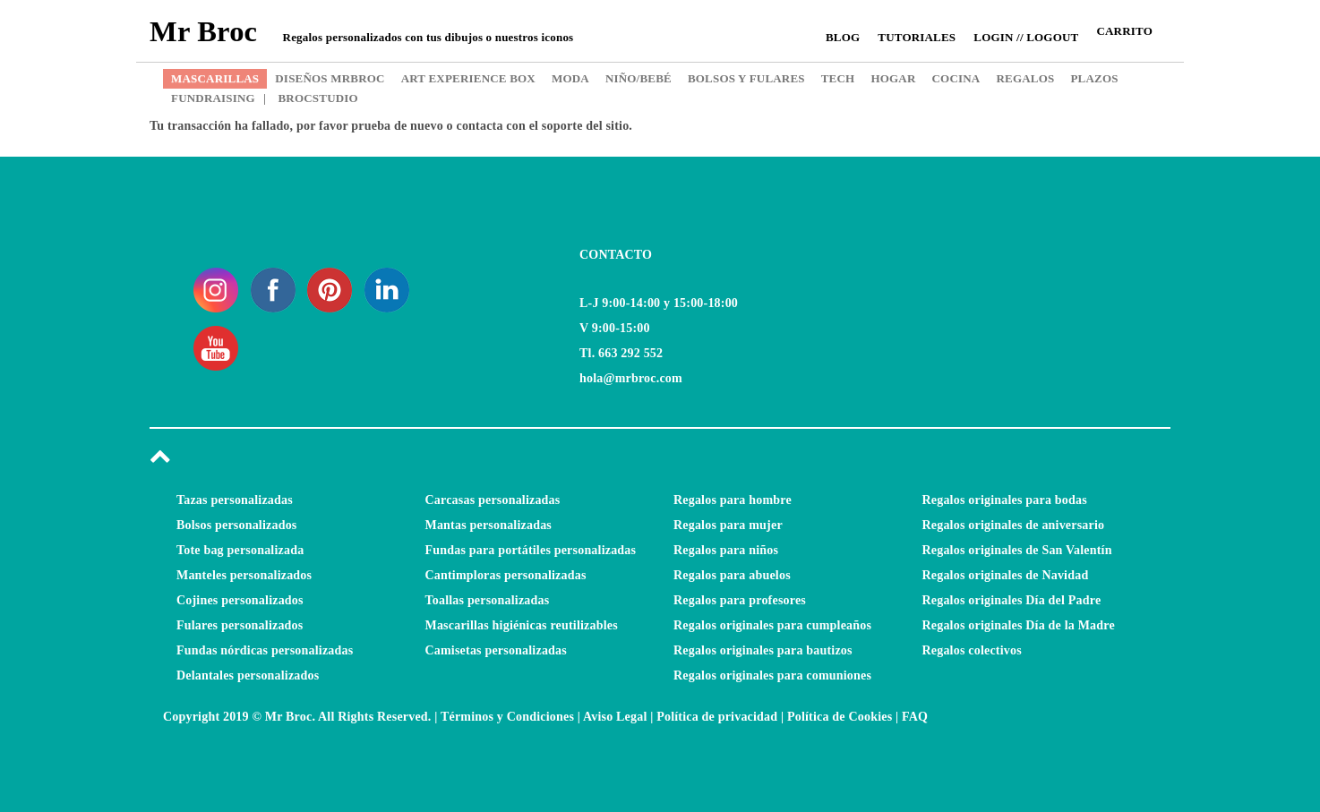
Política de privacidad (716, 716)
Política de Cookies (839, 716)
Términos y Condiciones (507, 716)
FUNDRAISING (213, 98)
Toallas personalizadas (487, 600)
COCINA (956, 78)
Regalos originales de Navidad (1005, 575)
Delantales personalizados (247, 675)
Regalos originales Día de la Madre (1018, 625)
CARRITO (1124, 31)
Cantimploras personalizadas (506, 575)
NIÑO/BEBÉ (638, 78)
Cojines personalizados (240, 600)
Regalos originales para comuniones (772, 675)
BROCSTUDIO (310, 98)
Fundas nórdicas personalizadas (264, 650)
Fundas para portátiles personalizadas (531, 550)
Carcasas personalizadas (493, 500)
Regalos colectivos (972, 650)
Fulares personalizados (239, 625)
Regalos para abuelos (732, 575)
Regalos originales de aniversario (1013, 525)
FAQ (915, 716)
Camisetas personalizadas (496, 650)
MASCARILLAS (215, 78)
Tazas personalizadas (234, 500)
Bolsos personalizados (236, 525)
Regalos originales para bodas (1004, 500)
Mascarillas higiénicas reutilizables (521, 625)
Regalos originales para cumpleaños (772, 625)
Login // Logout (1025, 37)
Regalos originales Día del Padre (1011, 600)
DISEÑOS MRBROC (329, 78)
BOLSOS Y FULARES (746, 78)
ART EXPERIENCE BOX (468, 78)
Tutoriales (917, 37)
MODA (570, 78)
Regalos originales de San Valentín (1017, 550)
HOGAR (892, 78)
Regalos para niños (725, 550)
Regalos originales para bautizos (763, 650)
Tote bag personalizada (240, 550)
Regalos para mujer (728, 525)
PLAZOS (1094, 78)
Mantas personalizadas (489, 525)
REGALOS (1025, 78)
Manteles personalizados (244, 575)
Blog (843, 37)
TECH (838, 78)
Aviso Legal (615, 716)
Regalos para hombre (732, 500)
